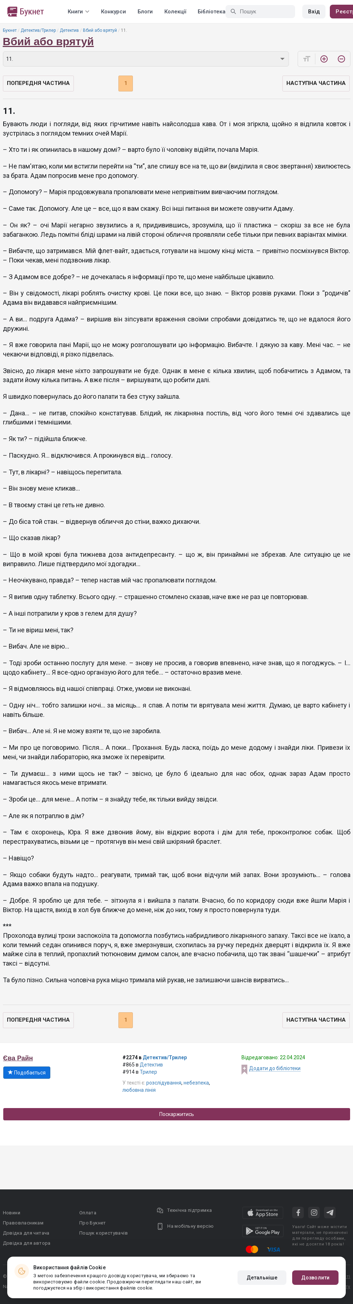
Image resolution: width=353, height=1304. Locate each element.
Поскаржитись (176, 1114)
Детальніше (262, 1278)
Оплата (87, 1212)
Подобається (27, 1073)
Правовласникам (23, 1223)
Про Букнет (92, 1223)
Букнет (10, 30)
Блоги (145, 11)
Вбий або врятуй (100, 30)
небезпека (196, 1083)
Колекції (175, 11)
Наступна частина (316, 83)
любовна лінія (139, 1090)
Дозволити (315, 1278)
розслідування (163, 1083)
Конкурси (113, 11)
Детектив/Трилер (38, 30)
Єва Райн (18, 1058)
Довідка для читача (26, 1233)
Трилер (148, 1072)
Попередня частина (38, 83)
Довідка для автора (27, 1243)
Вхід (314, 11)
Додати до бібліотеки (275, 1068)
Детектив (69, 30)
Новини (11, 1212)
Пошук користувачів (103, 1233)
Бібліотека (212, 11)
